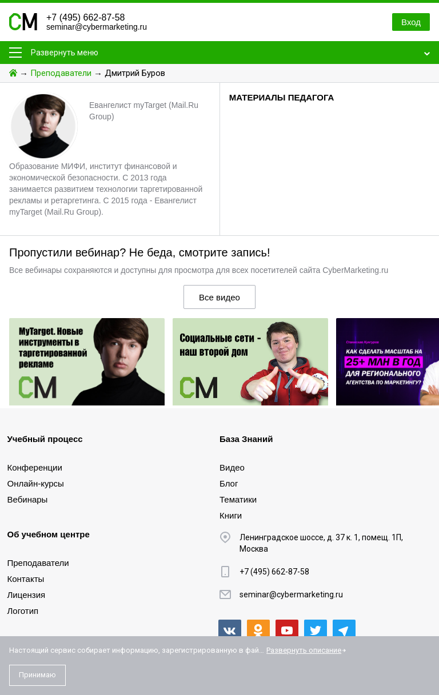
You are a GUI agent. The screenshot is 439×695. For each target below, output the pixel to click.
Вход (411, 22)
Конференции (34, 467)
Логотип (23, 611)
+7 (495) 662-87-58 (85, 17)
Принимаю (37, 674)
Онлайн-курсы (35, 483)
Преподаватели (60, 73)
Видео (232, 467)
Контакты (26, 579)
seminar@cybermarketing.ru (96, 26)
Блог (229, 483)
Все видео (219, 297)
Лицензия (26, 595)
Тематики (238, 499)
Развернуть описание (303, 650)
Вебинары (27, 499)
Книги (231, 515)
